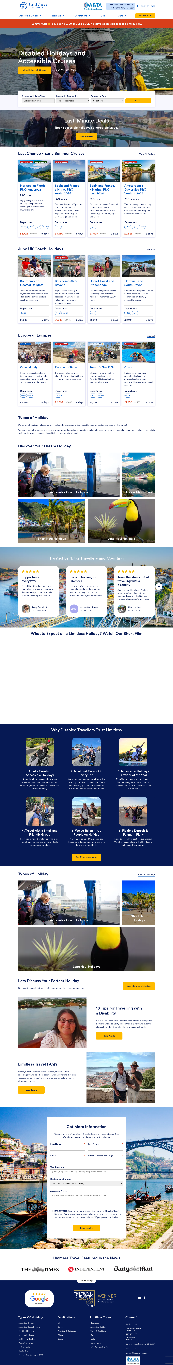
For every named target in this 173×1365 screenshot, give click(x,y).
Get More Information (86, 857)
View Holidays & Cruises (34, 70)
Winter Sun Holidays (27, 1343)
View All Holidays (146, 874)
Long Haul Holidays (26, 1335)
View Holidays (86, 136)
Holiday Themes (25, 1351)
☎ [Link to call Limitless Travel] (145, 1297)
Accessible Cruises (28, 15)
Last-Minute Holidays (27, 1339)
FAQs (92, 1339)
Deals (103, 15)
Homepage (94, 1323)
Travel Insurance (96, 1343)
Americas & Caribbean (67, 1331)
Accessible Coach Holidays (29, 1327)
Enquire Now (145, 15)
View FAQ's (31, 1090)
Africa (60, 1335)
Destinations (81, 15)
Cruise (60, 1339)
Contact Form (131, 1324)
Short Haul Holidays (26, 1331)
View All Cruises (147, 154)
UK (59, 1323)
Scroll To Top (86, 1280)
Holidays (56, 15)
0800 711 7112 (131, 1348)
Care (120, 15)
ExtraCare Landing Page (99, 1347)
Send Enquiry (86, 1228)
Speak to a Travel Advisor (139, 986)
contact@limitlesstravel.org (136, 1353)
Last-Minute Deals (66, 69)
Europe (61, 1327)
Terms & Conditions (98, 1331)
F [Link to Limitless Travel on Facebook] (139, 1297)
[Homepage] (49, 6)
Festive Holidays (25, 1347)
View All (151, 249)
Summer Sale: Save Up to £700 (31, 1355)
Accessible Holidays (98, 1327)
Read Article (109, 1036)
